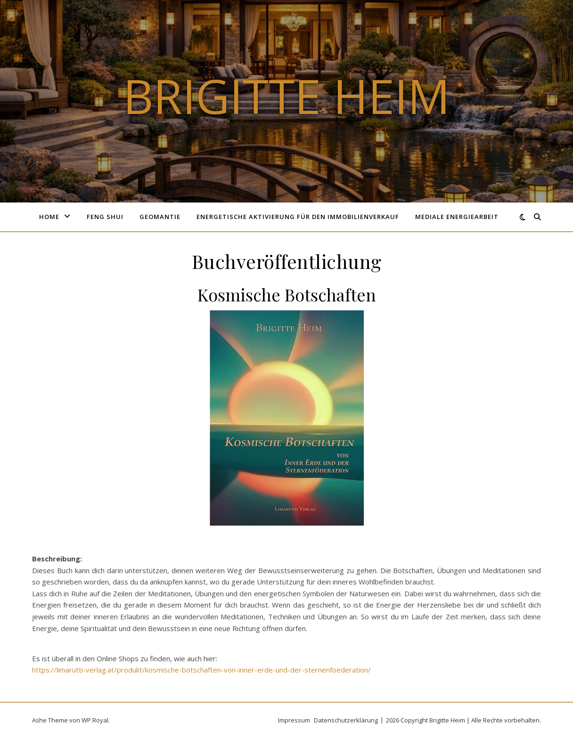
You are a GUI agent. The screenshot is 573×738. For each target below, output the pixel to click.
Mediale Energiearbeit (457, 216)
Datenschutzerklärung (346, 720)
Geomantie (159, 216)
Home (49, 216)
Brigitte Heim (286, 95)
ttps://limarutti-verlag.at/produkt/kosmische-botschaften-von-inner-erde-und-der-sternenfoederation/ (203, 669)
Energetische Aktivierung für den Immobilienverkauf (297, 216)
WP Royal (95, 720)
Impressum (294, 720)
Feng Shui (105, 216)
